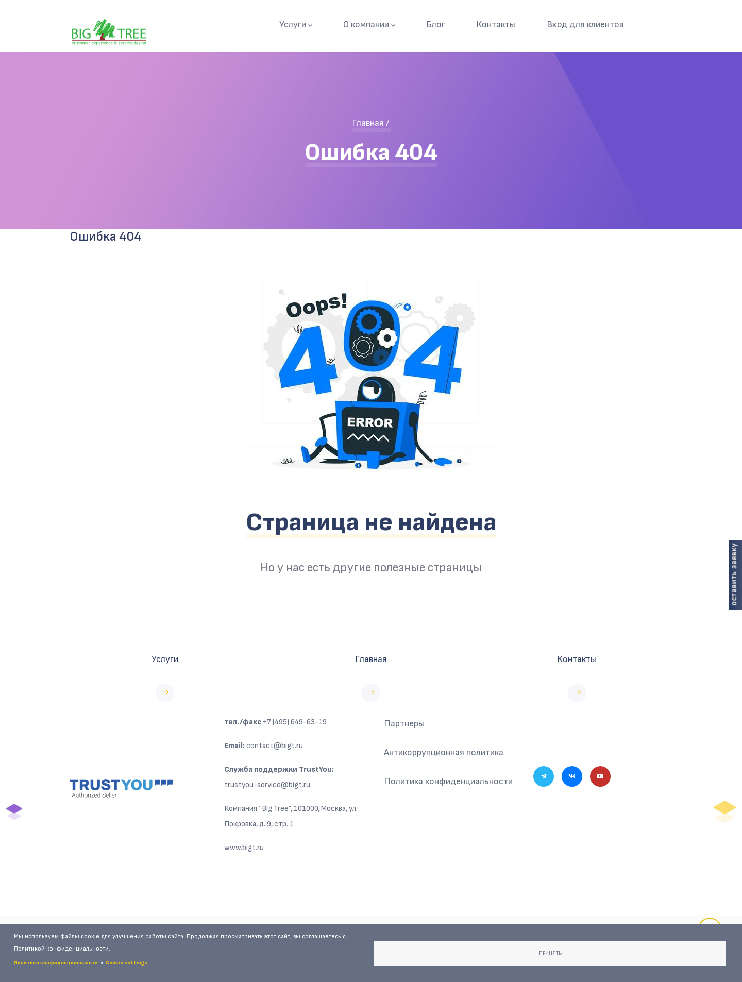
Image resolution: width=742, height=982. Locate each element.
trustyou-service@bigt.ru (267, 785)
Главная (368, 122)
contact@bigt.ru (274, 746)
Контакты (496, 24)
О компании (369, 25)
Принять (550, 953)
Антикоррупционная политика (443, 752)
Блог (435, 24)
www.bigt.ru (244, 848)
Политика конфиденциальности (448, 781)
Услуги (295, 25)
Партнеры (404, 723)
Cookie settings (126, 963)
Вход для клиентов (585, 24)
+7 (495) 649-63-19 (295, 722)
